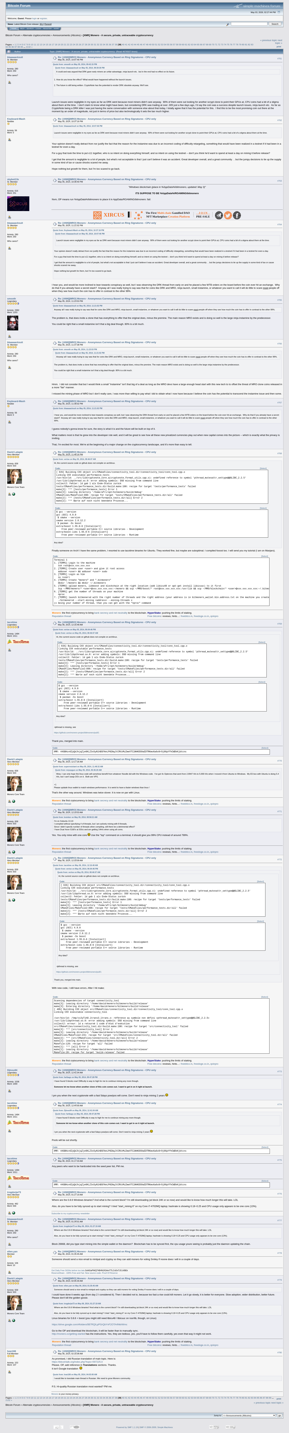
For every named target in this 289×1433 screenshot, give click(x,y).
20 (62, 44)
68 (207, 44)
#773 (279, 1071)
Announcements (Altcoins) (67, 35)
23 (71, 44)
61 (186, 44)
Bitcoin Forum (13, 35)
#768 (279, 453)
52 (159, 44)
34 (104, 44)
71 (216, 44)
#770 (279, 761)
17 (53, 44)
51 (156, 44)
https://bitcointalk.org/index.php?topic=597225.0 (77, 1361)
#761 (279, 58)
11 (35, 44)
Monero (54, 1394)
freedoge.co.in (201, 616)
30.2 (41, 24)
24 (74, 44)
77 (234, 44)
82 (249, 44)
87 (16, 47)
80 (243, 44)
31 (95, 44)
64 (195, 44)
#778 (279, 1253)
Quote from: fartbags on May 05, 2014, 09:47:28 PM (75, 1077)
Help (22, 28)
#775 (279, 1160)
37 (113, 44)
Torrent (48, 24)
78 (237, 44)
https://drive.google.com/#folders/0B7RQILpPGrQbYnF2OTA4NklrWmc (89, 1324)
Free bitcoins (154, 616)
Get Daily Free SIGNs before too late (68, 1270)
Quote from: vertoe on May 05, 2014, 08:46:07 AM (74, 459)
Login (38, 28)
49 (150, 44)
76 (231, 44)
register (43, 18)
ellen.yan (12, 1251)
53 (162, 44)
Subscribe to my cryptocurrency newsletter (70, 1213)
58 (177, 44)
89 (21, 47)
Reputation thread (61, 616)
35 (107, 44)
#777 (279, 1220)
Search (30, 28)
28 (86, 44)
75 (228, 44)
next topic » (278, 41)
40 (123, 44)
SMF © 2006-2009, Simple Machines (156, 1427)
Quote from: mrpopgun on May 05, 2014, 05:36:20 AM (78, 770)
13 (41, 44)
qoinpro (214, 616)
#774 (279, 1105)
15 (47, 44)
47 (144, 44)
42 (129, 44)
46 (141, 44)
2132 (28, 47)
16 (50, 44)
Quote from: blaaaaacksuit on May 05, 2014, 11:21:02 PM (77, 306)
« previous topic (268, 40)
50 (153, 44)
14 (44, 44)
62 (189, 44)
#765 (279, 300)
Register (47, 28)
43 (132, 44)
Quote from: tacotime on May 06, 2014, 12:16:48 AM (75, 865)
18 (56, 44)
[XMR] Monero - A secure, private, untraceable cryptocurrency (118, 35)
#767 (279, 402)
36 (110, 44)
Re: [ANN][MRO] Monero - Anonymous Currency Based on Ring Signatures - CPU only (107, 57)
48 (147, 44)
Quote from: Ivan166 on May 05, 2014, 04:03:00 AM (75, 1375)
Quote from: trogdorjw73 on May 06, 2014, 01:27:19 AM (77, 1226)
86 (13, 47)
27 (83, 44)
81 (246, 44)
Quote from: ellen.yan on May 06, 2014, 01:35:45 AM (75, 1286)
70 (213, 44)
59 (180, 44)
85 (9, 47)
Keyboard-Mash (16, 118)
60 (183, 44)
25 (77, 44)
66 (201, 44)
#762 (279, 120)
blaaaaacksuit (15, 57)
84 (7, 47)
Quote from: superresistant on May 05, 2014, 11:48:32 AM (78, 767)
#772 (279, 859)
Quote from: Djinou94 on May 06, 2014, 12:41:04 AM (75, 1110)
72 (219, 44)
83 (252, 44)
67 (204, 44)
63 (192, 44)
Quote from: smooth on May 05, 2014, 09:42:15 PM (75, 64)
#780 (279, 1353)
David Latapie (15, 452)
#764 (279, 224)
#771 (279, 811)
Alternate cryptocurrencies (37, 35)
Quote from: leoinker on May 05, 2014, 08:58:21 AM (75, 817)
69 (210, 44)
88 (19, 47)
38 (116, 44)
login (34, 18)
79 (240, 44)
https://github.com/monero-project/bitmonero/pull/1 (76, 733)
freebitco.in (187, 616)
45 (138, 44)
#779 (279, 1280)
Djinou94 (12, 1070)
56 (171, 44)
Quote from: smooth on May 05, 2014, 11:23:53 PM (75, 349)
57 (174, 44)
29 (89, 44)
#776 (279, 1194)
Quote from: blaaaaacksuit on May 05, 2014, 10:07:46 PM (77, 126)
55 (168, 44)
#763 (279, 181)
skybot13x (13, 179)
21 (65, 44)
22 (68, 44)
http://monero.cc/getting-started (68, 1333)
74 (225, 44)
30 (92, 44)
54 (165, 44)
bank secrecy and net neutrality (110, 612)
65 (198, 44)
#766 (279, 344)
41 (126, 44)
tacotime (12, 622)
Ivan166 (11, 1351)
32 (98, 44)
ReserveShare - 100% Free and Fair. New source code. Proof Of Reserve (84, 1273)
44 (135, 44)
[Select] (263, 468)
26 (80, 44)
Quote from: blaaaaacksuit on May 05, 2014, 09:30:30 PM (80, 68)
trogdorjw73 (14, 1192)
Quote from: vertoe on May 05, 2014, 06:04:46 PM (74, 630)
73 (222, 44)
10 (32, 44)
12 (38, 44)
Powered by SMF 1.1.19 (127, 1427)
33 (101, 44)
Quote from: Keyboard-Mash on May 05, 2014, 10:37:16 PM (78, 230)
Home (13, 28)
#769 (279, 624)
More (56, 28)
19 (59, 44)
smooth (11, 298)
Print (279, 46)
